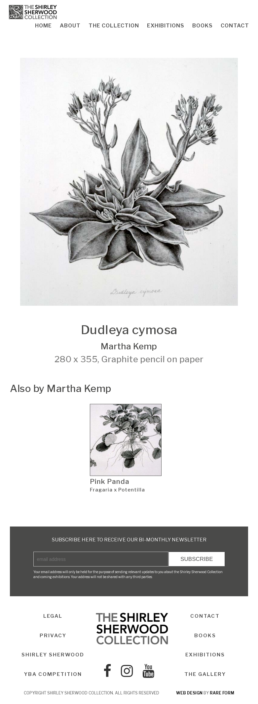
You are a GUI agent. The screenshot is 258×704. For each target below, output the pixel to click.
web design (189, 692)
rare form (222, 692)
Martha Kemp (129, 346)
